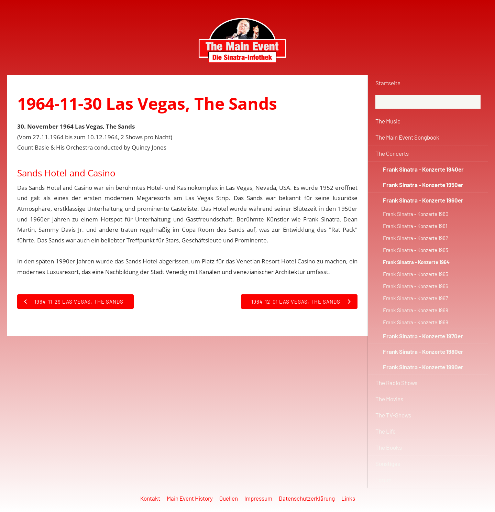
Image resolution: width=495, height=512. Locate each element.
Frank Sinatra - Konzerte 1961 (415, 226)
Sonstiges (387, 463)
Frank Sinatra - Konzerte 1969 (415, 322)
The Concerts (392, 153)
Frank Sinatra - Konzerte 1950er (423, 184)
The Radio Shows (396, 382)
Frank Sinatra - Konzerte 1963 (415, 250)
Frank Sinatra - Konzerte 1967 (415, 298)
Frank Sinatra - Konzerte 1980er (423, 351)
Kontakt (150, 498)
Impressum (258, 498)
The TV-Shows (393, 415)
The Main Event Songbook (407, 137)
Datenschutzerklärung (307, 498)
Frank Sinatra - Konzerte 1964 (416, 262)
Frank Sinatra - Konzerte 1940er (423, 169)
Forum (383, 479)
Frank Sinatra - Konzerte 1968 (415, 310)
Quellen (228, 498)
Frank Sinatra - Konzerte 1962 (415, 238)
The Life (385, 431)
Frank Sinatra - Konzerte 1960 (415, 214)
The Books (388, 447)
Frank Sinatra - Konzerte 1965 (415, 274)
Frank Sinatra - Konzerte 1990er (423, 366)
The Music (387, 121)
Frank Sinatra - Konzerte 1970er (423, 336)
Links (348, 498)
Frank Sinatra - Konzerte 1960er (423, 200)
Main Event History (190, 498)
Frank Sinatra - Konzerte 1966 (415, 286)
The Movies (389, 398)
